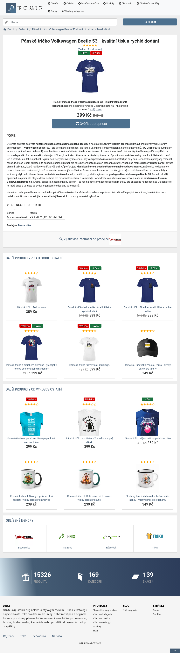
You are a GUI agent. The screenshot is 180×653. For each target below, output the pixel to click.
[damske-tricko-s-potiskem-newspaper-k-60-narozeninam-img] (31, 421)
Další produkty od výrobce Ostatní (34, 389)
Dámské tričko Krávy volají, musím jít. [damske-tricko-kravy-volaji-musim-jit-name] (89, 365)
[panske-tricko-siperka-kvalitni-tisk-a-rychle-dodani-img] (147, 289)
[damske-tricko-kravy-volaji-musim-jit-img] (89, 347)
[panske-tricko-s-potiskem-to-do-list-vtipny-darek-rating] (89, 405)
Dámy (52, 11)
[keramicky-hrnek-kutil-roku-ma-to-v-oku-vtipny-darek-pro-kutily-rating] (89, 462)
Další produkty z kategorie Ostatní (34, 258)
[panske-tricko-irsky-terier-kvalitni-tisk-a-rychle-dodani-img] (89, 289)
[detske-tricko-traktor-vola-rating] (31, 273)
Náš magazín (130, 610)
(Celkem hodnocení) (90, 49)
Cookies (157, 614)
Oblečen (53, 3)
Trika (23, 636)
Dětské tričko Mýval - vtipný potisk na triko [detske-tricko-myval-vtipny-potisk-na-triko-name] (147, 438)
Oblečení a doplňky (147, 3)
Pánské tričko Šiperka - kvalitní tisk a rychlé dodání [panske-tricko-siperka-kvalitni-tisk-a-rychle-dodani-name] (147, 309)
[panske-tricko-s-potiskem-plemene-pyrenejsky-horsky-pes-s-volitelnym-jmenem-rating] (31, 331)
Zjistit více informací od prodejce (90, 239)
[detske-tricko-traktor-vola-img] (31, 289)
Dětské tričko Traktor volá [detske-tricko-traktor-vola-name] (31, 307)
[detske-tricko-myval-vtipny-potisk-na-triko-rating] (147, 405)
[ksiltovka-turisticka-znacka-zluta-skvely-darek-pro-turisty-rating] (147, 331)
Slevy (95, 630)
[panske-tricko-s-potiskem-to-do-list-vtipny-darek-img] (89, 421)
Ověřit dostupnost (91, 123)
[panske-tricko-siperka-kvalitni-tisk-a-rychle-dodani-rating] (147, 273)
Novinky (108, 3)
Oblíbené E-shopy (19, 520)
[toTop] (175, 651)
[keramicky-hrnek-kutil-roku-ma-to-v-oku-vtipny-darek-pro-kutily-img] (89, 478)
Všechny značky (101, 618)
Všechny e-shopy (102, 622)
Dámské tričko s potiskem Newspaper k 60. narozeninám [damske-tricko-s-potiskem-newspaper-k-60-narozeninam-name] (31, 440)
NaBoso (57, 636)
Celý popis (96, 109)
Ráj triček (8, 636)
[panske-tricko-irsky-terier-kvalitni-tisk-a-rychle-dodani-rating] (89, 273)
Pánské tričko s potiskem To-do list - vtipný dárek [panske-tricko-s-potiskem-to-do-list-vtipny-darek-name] (89, 440)
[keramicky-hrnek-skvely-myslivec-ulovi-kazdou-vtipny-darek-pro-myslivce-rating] (31, 462)
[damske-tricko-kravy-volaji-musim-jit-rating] (89, 331)
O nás (156, 610)
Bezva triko (24, 225)
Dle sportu (125, 3)
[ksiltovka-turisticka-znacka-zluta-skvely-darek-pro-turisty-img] (147, 347)
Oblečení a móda (88, 3)
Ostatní (68, 3)
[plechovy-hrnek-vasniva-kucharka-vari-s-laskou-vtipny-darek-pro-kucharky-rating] (147, 462)
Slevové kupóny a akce (105, 610)
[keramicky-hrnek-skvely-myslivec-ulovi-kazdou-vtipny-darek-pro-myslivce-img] (31, 478)
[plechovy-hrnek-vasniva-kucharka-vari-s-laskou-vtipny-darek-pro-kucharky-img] (147, 478)
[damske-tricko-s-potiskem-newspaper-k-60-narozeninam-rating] (31, 405)
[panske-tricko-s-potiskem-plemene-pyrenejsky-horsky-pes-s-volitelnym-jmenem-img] (31, 347)
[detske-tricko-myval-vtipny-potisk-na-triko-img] (147, 421)
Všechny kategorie (72, 11)
